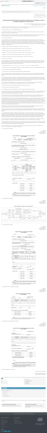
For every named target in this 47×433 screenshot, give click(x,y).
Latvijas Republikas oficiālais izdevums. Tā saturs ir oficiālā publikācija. (23, 413)
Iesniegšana (16, 419)
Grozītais (4, 393)
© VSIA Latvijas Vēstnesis (5, 417)
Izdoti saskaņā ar (5, 394)
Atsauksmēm (3, 424)
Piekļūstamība (3, 423)
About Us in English (3, 426)
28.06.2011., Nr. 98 (7, 5)
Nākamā (44, 401)
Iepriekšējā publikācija (36, 5)
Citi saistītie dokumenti (6, 396)
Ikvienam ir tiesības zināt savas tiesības (40, 424)
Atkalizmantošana (16, 420)
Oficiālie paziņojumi (17, 417)
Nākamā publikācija (42, 5)
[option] (11, 405)
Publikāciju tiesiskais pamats (18, 423)
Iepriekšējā (3, 401)
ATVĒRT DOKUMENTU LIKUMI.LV (7, 390)
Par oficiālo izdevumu (4, 420)
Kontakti (2, 419)
